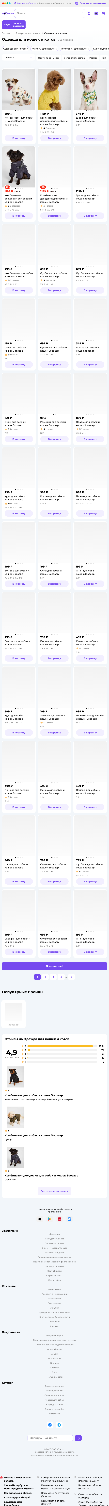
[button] (18, 57)
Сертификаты (54, 1271)
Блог (54, 1372)
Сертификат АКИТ (54, 1266)
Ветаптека (54, 1413)
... (66, 976)
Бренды (54, 1363)
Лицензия (54, 1234)
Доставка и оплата (54, 1243)
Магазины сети (54, 1377)
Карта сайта (54, 1280)
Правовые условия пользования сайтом (54, 1452)
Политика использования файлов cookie (54, 1261)
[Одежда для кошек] (54, 1395)
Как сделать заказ (54, 1238)
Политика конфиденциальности (54, 1257)
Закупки (54, 1308)
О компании (54, 1289)
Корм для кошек (54, 1390)
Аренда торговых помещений (54, 1312)
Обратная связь (54, 1275)
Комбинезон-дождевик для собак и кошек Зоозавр (41, 1175)
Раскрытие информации (54, 1294)
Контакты (54, 1326)
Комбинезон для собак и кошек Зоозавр (34, 1095)
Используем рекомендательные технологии (54, 1455)
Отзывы (54, 1367)
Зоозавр (7, 33)
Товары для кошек (27, 33)
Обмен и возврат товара (54, 1248)
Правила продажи (54, 1252)
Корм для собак (54, 1404)
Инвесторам (54, 1298)
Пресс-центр (54, 1303)
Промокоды (54, 1358)
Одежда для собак (54, 1409)
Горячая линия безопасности (54, 1317)
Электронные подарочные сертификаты (54, 1340)
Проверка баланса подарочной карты (54, 1344)
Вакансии (54, 1321)
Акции (54, 1354)
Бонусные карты (54, 1335)
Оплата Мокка (54, 1349)
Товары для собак (54, 1400)
